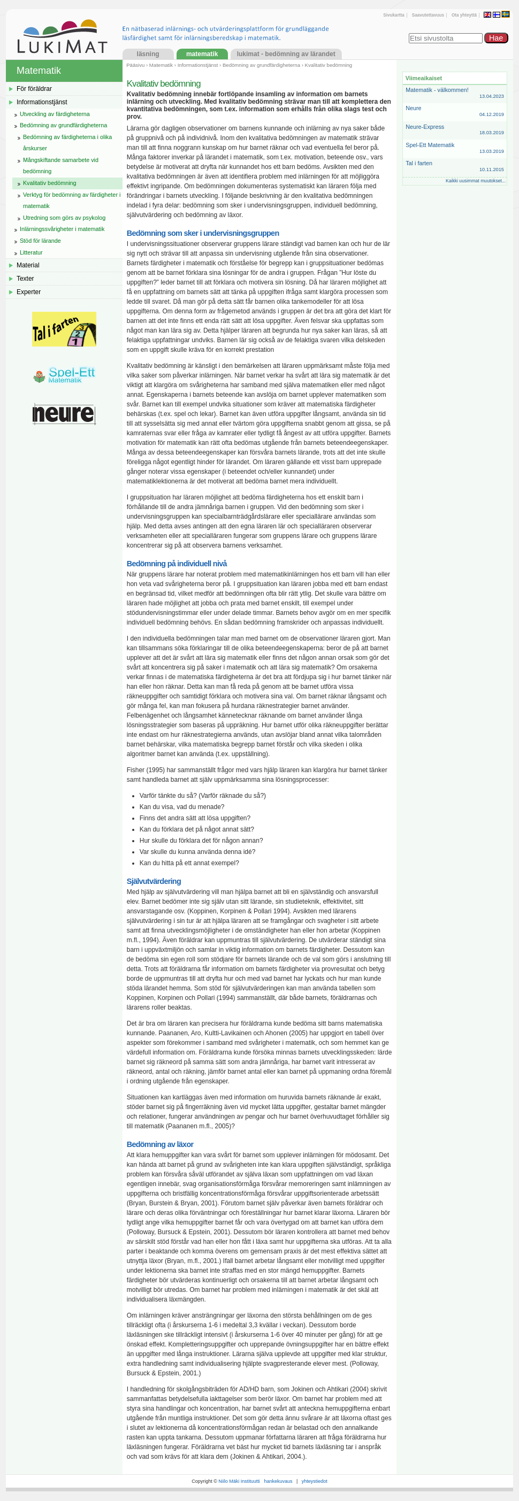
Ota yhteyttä (464, 15)
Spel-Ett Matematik (455, 148)
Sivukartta (393, 15)
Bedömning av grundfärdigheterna (261, 65)
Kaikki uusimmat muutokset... (476, 180)
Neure (455, 111)
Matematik (202, 54)
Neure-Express (455, 130)
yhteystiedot (314, 1481)
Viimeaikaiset (424, 78)
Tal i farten (455, 166)
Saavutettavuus (428, 15)
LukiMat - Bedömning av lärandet (286, 54)
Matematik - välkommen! (455, 93)
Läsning (148, 54)
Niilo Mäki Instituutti (239, 1481)
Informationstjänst (198, 65)
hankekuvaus (278, 1481)
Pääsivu (135, 65)
